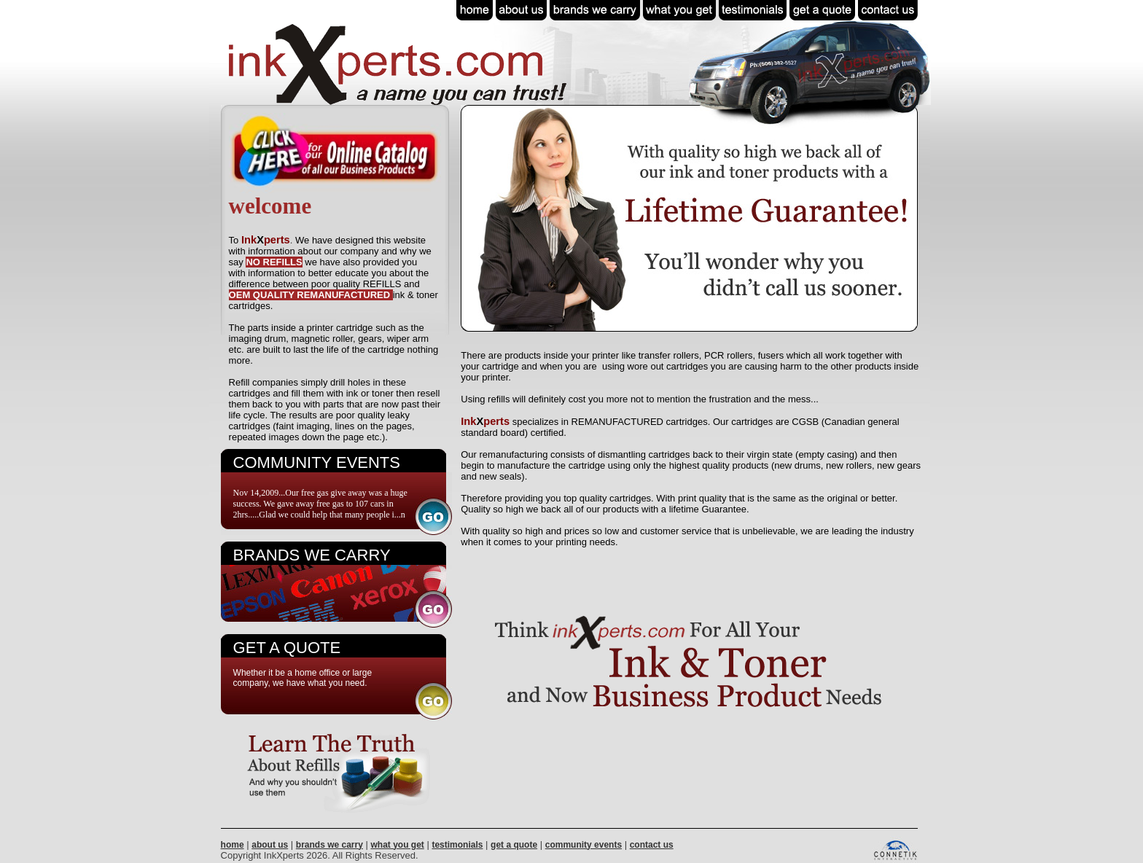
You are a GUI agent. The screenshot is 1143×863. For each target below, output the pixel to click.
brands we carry (329, 845)
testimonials (457, 845)
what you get (397, 845)
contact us (652, 845)
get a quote (514, 845)
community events (583, 845)
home (232, 845)
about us (269, 845)
